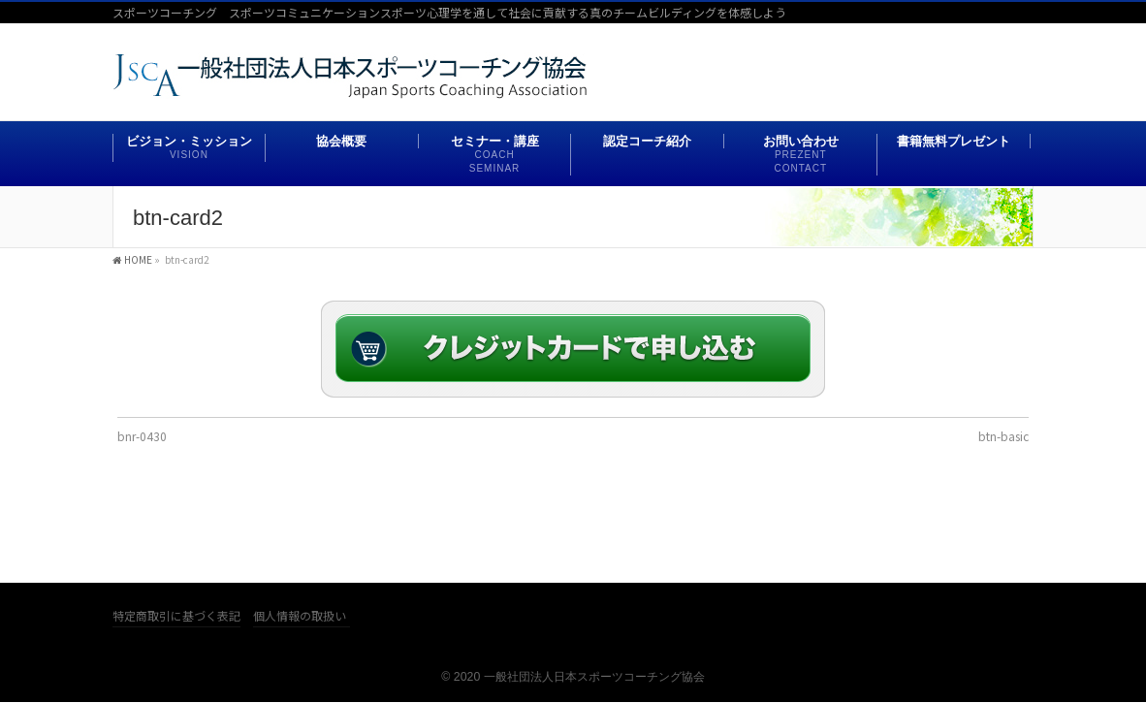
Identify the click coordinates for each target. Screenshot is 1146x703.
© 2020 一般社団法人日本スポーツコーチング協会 (572, 677)
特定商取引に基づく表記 (176, 616)
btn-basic (1003, 436)
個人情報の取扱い (299, 616)
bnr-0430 (142, 436)
